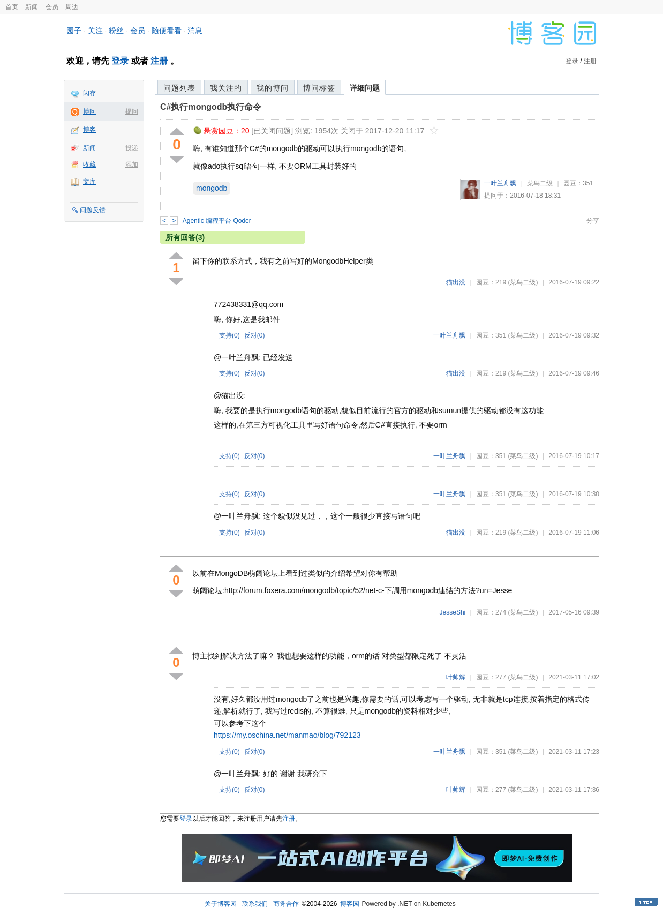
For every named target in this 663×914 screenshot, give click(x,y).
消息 (194, 30)
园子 (73, 30)
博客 (89, 129)
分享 (592, 220)
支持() (229, 335)
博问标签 (319, 88)
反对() (254, 335)
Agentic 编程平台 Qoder (217, 220)
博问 (89, 111)
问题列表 (179, 88)
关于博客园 (221, 904)
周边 (71, 7)
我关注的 (226, 88)
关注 (95, 30)
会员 (52, 7)
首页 (11, 7)
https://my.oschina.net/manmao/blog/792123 (287, 735)
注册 (159, 60)
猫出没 (455, 282)
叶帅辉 (455, 677)
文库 (89, 181)
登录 (120, 60)
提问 (131, 111)
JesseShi (453, 612)
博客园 (349, 904)
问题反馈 (93, 210)
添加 (131, 164)
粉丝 (116, 30)
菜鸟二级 (540, 183)
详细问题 (365, 88)
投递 (131, 148)
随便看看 (167, 30)
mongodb (211, 188)
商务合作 (286, 904)
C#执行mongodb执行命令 (210, 106)
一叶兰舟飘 (500, 183)
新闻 (31, 7)
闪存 (89, 93)
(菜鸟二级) (523, 282)
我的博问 (273, 88)
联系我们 (255, 904)
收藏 (89, 164)
